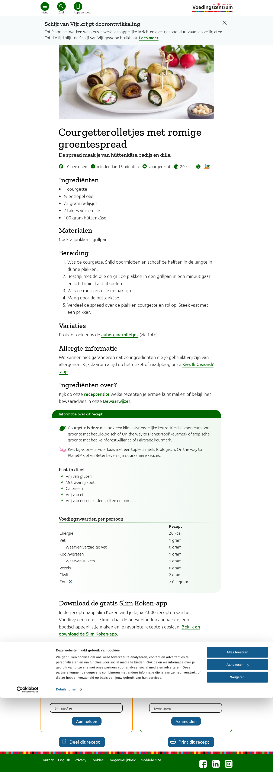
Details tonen (66, 763)
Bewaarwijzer (116, 401)
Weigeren (237, 751)
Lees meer (148, 37)
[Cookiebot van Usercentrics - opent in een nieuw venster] (27, 763)
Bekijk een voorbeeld (86, 695)
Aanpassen (238, 739)
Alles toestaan (237, 726)
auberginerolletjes (119, 334)
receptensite (97, 394)
